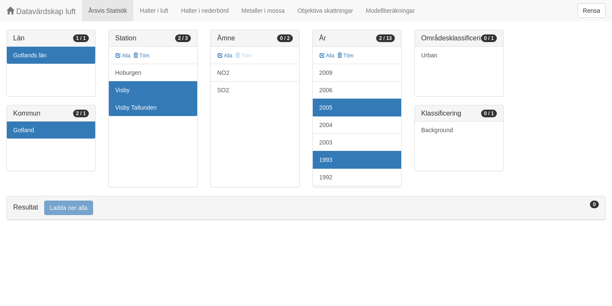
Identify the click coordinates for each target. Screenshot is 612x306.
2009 (325, 72)
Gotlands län (30, 55)
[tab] (306, 208)
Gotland (23, 130)
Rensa (591, 10)
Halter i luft (154, 10)
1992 (325, 177)
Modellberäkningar (390, 10)
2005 (325, 107)
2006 (325, 90)
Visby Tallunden (136, 107)
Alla (123, 56)
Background (437, 130)
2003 (325, 142)
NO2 (223, 72)
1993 (325, 159)
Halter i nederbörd (205, 10)
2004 (325, 125)
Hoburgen (128, 72)
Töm (141, 56)
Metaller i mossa (263, 10)
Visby (122, 90)
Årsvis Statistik (107, 10)
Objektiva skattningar (325, 10)
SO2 (223, 90)
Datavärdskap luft (41, 11)
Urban (429, 55)
